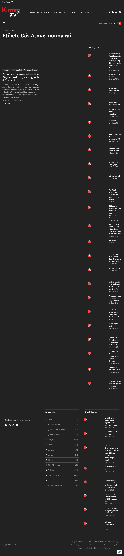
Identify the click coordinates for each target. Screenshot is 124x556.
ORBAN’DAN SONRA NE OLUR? (113, 376)
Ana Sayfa (73, 548)
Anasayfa (5, 30)
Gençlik (74, 12)
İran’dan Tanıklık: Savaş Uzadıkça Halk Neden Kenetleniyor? (114, 318)
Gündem (33, 12)
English (114, 551)
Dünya (80, 548)
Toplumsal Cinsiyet (63, 12)
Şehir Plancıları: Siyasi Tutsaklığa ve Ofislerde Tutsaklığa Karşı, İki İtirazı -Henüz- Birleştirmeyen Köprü (112, 459)
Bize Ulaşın (98, 554)
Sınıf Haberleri (49, 12)
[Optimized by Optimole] (119, 552)
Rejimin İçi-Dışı (114, 272)
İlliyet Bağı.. (113, 242)
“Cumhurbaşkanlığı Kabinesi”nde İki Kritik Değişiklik (116, 139)
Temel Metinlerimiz (85, 554)
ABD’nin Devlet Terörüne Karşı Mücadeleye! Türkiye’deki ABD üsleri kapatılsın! (115, 231)
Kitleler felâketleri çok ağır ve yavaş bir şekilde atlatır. (111, 516)
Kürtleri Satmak (115, 178)
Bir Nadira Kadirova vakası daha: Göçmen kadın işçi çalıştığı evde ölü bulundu (21, 77)
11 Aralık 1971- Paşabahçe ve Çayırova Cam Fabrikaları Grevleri (114, 362)
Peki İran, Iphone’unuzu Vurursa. (110, 530)
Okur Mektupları (104, 551)
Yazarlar (107, 554)
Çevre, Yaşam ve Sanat (87, 12)
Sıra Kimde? (113, 123)
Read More (6, 103)
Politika (40, 12)
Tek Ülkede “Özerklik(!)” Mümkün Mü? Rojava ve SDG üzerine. (114, 197)
